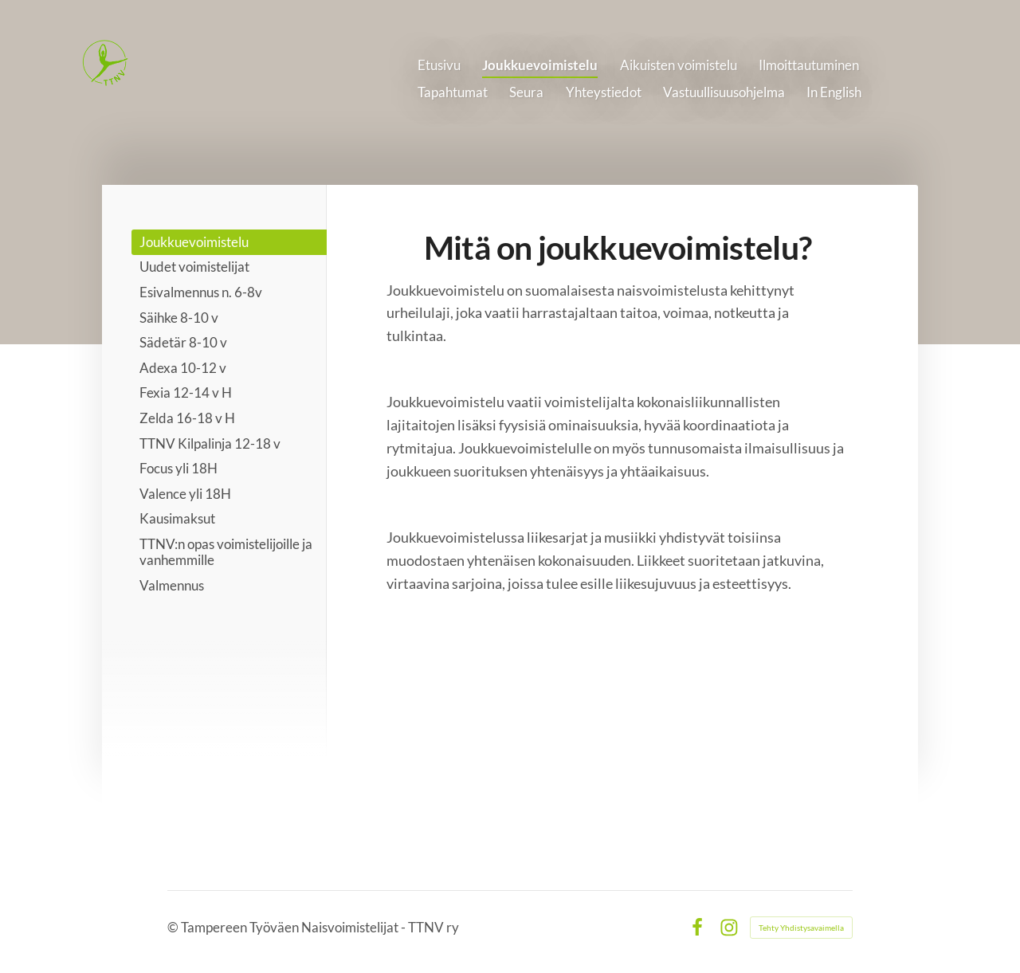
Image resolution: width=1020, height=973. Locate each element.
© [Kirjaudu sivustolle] (174, 927)
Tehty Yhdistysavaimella (801, 927)
